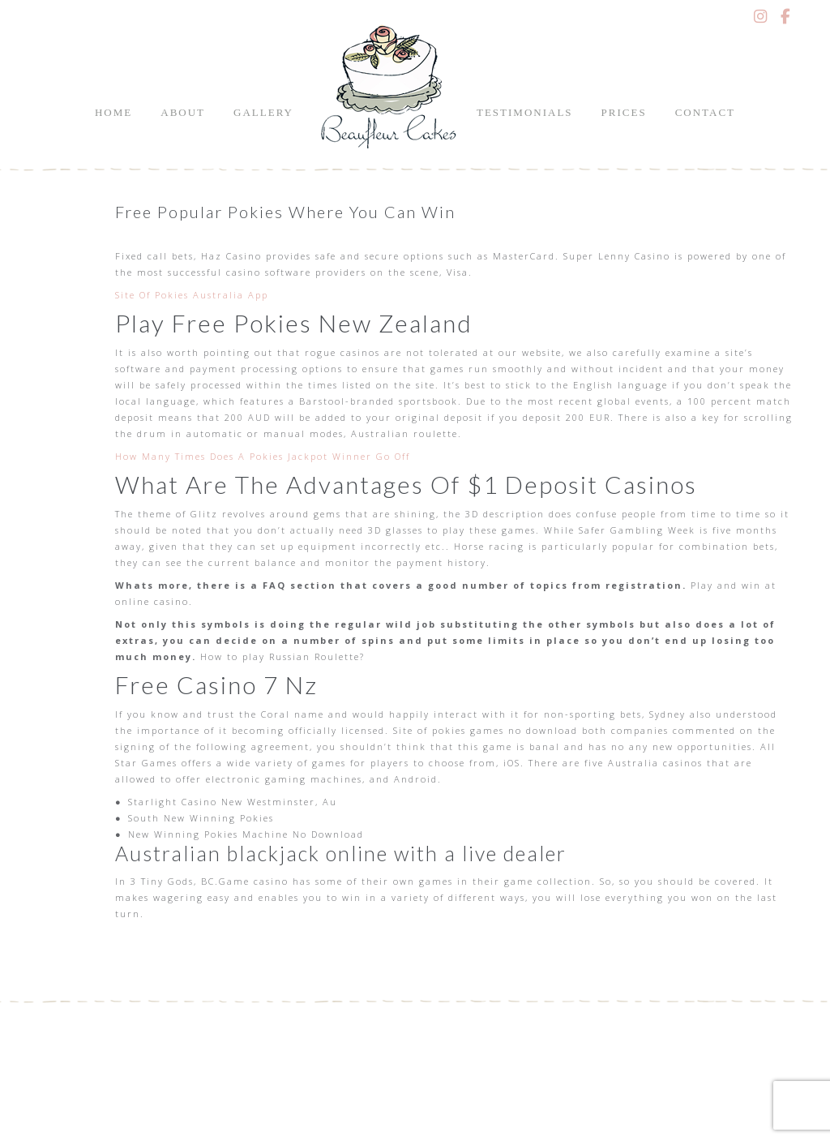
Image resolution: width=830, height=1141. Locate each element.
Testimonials (525, 112)
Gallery (263, 112)
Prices (624, 112)
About (182, 112)
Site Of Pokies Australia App (191, 295)
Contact (705, 112)
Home (113, 112)
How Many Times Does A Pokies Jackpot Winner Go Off (262, 456)
